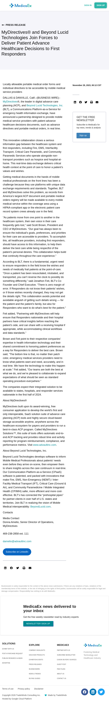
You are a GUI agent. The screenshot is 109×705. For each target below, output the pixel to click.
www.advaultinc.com (44, 444)
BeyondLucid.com (40, 506)
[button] (5, 568)
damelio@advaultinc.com (17, 541)
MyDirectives (10, 101)
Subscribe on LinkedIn (17, 552)
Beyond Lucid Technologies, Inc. (45, 105)
